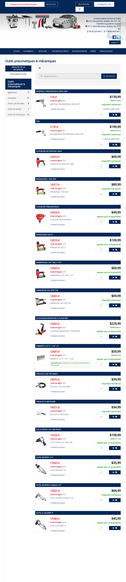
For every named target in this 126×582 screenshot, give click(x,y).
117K (53, 126)
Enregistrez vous (104, 4)
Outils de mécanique (18, 114)
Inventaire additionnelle (111, 109)
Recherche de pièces (60, 51)
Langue (115, 42)
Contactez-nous (106, 51)
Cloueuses (18, 98)
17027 (53, 490)
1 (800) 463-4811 (113, 31)
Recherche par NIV (79, 51)
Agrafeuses (18, 92)
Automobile (28, 51)
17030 (53, 518)
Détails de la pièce (58, 109)
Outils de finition (18, 109)
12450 (53, 351)
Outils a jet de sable (18, 103)
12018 (53, 212)
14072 (53, 407)
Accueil (16, 51)
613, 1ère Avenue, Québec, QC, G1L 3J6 (104, 21)
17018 (53, 435)
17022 (53, 462)
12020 (53, 268)
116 (52, 96)
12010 (53, 156)
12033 (53, 323)
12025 (53, 296)
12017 (53, 184)
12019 (53, 240)
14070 (53, 379)
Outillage (43, 51)
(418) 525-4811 (95, 31)
